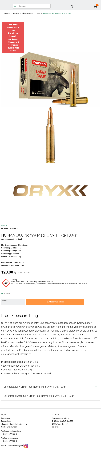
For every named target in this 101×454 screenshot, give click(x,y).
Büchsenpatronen (27, 13)
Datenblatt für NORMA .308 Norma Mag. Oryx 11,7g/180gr (35, 386)
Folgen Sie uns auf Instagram (12, 446)
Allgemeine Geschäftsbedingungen (14, 424)
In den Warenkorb (57, 302)
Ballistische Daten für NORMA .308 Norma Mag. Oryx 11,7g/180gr (39, 395)
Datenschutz (6, 421)
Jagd (38, 13)
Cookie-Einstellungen (9, 427)
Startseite (7, 13)
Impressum (5, 418)
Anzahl (4, 300)
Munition (16, 13)
